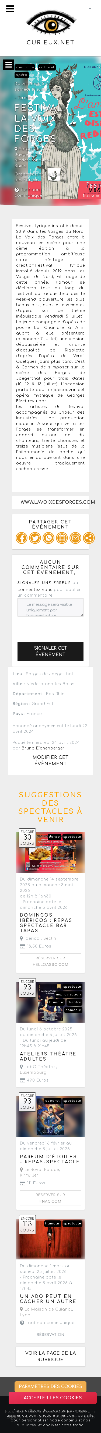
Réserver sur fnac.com (50, 1198)
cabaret (46, 67)
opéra (21, 75)
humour (56, 1002)
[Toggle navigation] (10, 9)
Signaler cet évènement (50, 651)
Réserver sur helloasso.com (50, 961)
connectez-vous (35, 590)
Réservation (50, 1335)
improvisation (68, 994)
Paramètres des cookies (50, 1386)
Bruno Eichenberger (43, 748)
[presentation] (58, 627)
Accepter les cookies (53, 1398)
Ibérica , (38, 938)
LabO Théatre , (38, 1070)
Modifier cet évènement (51, 760)
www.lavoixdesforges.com (55, 502)
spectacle (25, 67)
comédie (73, 1010)
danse (54, 837)
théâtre (74, 1002)
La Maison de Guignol (46, 1309)
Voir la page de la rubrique (50, 1356)
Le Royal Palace (39, 1170)
